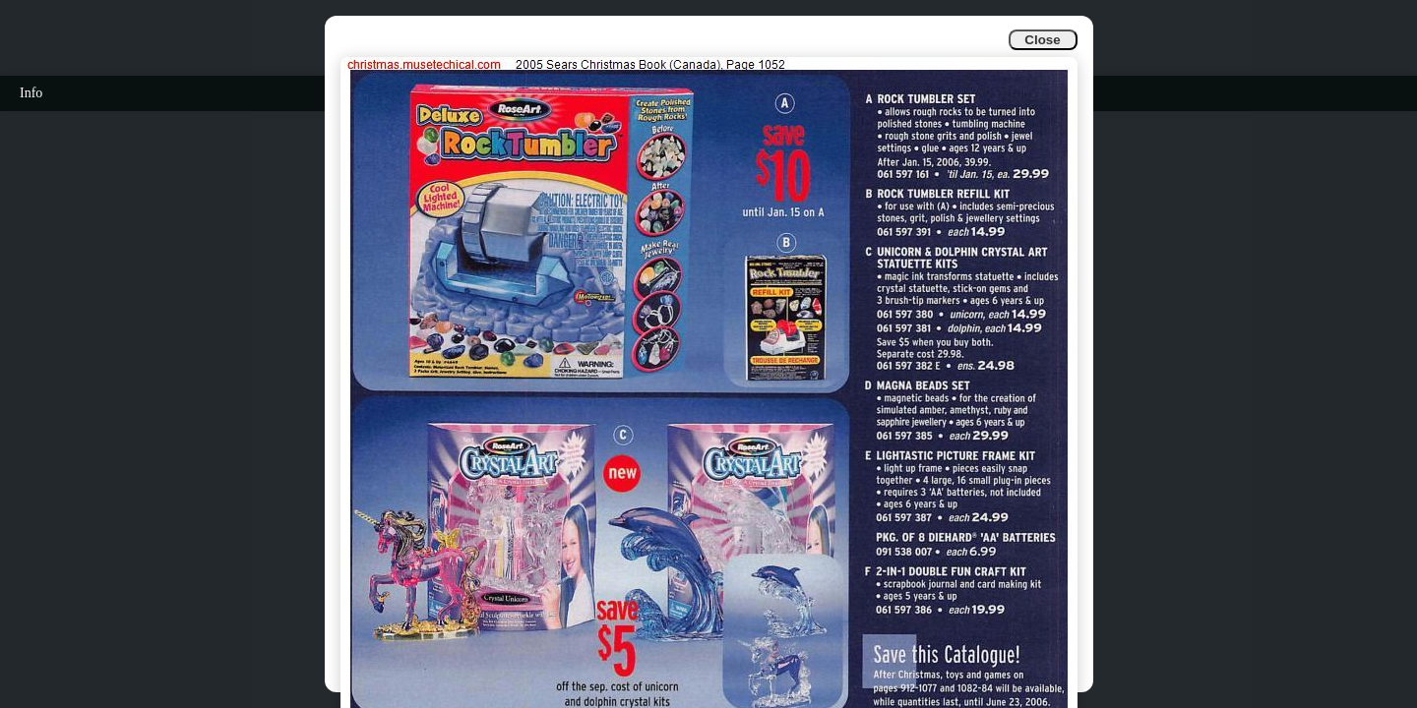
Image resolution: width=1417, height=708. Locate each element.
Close (1042, 39)
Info (31, 93)
